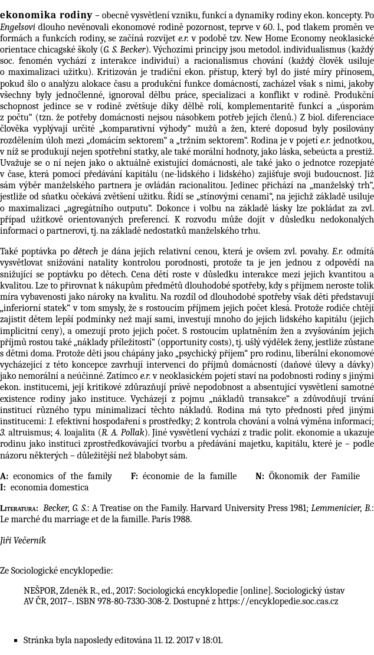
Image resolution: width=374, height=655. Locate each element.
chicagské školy (68, 49)
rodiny (288, 15)
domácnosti (214, 163)
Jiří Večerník (23, 540)
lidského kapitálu (313, 319)
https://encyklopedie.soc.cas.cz (278, 601)
